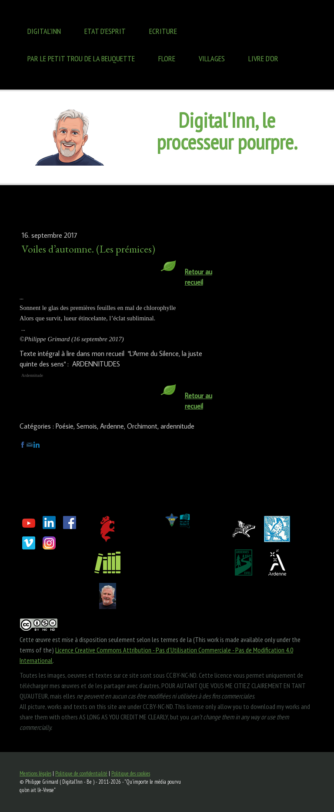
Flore (166, 58)
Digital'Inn (44, 31)
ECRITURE (163, 31)
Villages (212, 58)
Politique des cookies (130, 773)
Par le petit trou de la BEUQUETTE (81, 58)
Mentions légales (35, 773)
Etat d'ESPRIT (105, 31)
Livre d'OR (263, 58)
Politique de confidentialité (81, 773)
